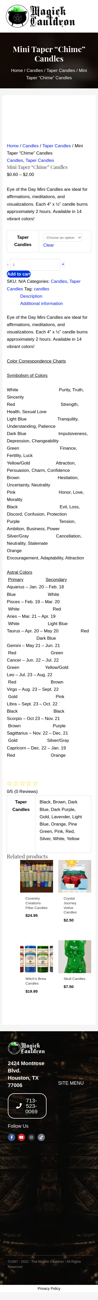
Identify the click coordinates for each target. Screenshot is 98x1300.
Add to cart (19, 274)
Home (17, 70)
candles (41, 288)
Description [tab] (31, 296)
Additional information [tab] (41, 303)
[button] (70, 1095)
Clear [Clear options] (48, 245)
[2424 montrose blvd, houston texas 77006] (49, 1199)
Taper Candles (61, 70)
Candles (35, 70)
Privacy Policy (49, 1288)
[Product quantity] (35, 265)
